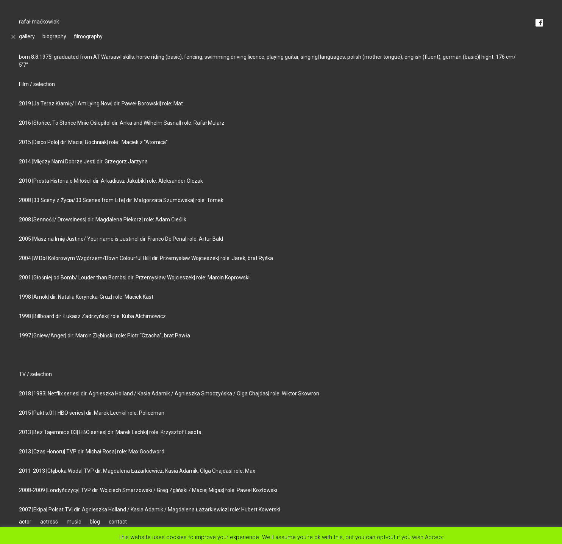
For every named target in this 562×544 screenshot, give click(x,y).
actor (25, 522)
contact (118, 522)
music (74, 522)
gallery (27, 36)
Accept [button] (434, 537)
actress (49, 522)
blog (95, 522)
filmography (88, 36)
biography (54, 36)
